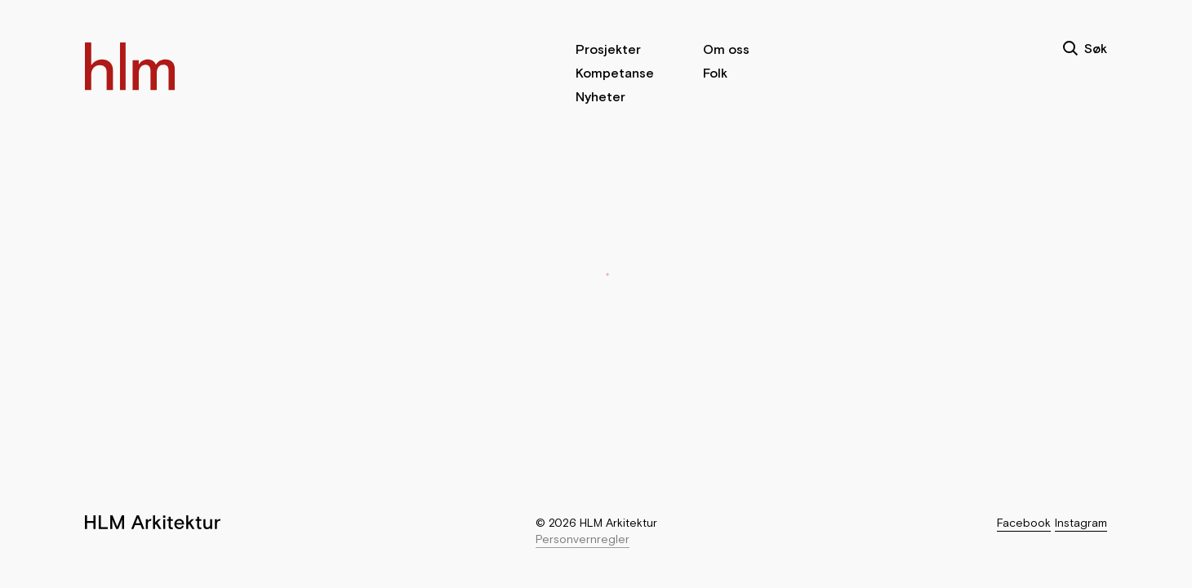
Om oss (726, 49)
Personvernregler (582, 539)
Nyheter (600, 96)
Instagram (1081, 522)
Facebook (1024, 522)
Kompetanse (615, 72)
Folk (715, 72)
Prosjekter (608, 49)
